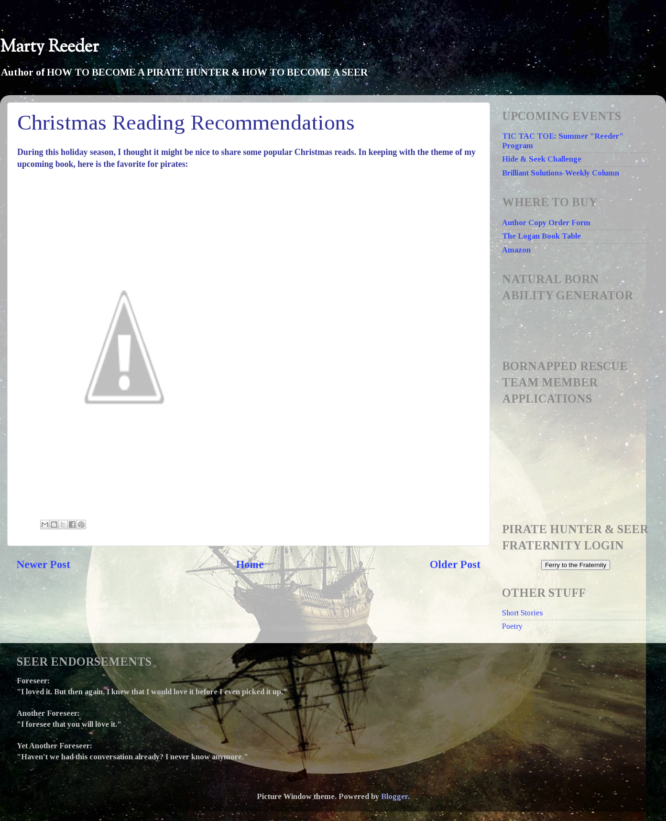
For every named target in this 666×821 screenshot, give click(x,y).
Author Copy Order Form (546, 223)
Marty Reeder (49, 47)
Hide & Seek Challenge (541, 159)
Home (250, 564)
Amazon (516, 250)
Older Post (455, 564)
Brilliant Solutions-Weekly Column (560, 173)
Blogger (394, 796)
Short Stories (522, 613)
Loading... (578, 458)
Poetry (512, 626)
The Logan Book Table (541, 236)
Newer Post (43, 564)
